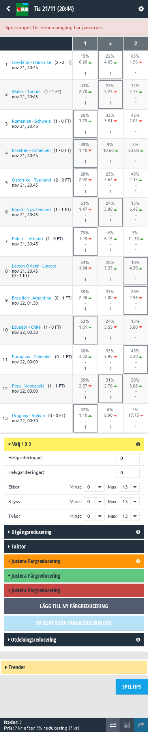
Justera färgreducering (34, 561)
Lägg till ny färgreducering (74, 606)
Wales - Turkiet (26, 91)
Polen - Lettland (27, 238)
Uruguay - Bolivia (28, 415)
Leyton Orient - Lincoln (34, 266)
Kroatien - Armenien (31, 150)
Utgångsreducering (29, 531)
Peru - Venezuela (28, 386)
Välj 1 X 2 (19, 444)
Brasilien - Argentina (31, 298)
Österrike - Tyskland (31, 180)
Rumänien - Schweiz (31, 121)
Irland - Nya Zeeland (31, 209)
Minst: (75, 486)
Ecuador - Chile (26, 327)
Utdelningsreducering (32, 639)
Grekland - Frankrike (31, 62)
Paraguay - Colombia (32, 356)
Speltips (131, 686)
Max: (113, 486)
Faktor (17, 546)
